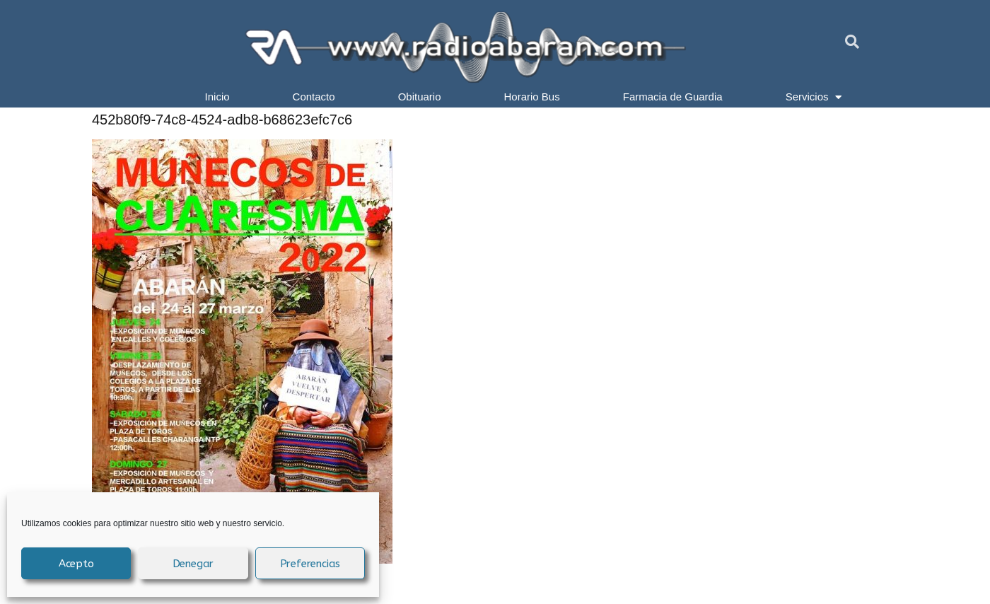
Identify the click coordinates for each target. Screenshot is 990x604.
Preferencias (310, 563)
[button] (852, 42)
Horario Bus (532, 97)
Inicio (217, 97)
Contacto (314, 97)
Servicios (814, 97)
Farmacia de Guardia (673, 97)
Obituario (419, 97)
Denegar (193, 563)
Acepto (76, 563)
